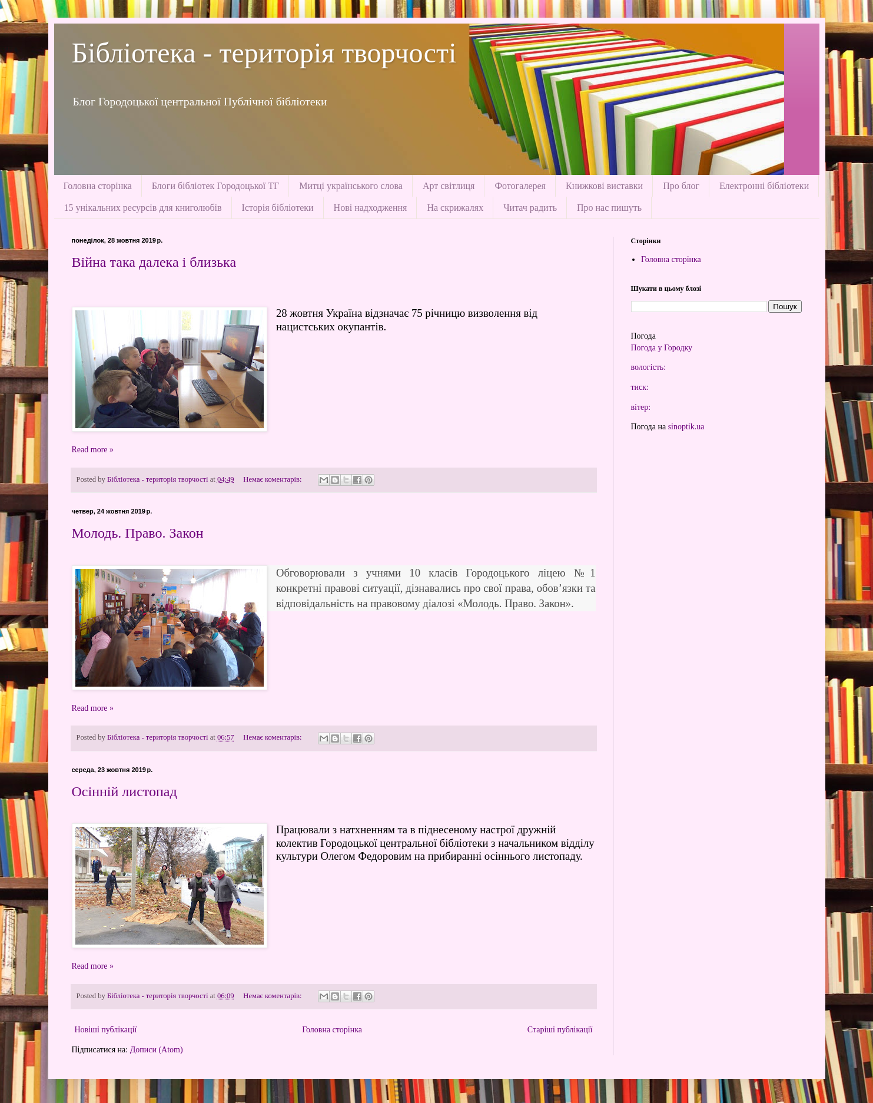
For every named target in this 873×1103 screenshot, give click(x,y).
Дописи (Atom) (156, 1049)
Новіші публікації (106, 1029)
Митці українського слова (351, 186)
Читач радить (530, 208)
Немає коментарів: (273, 479)
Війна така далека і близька (154, 262)
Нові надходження (370, 208)
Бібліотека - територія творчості (264, 52)
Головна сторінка (98, 186)
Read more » (93, 449)
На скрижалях (455, 208)
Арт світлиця (449, 186)
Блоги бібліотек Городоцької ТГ (215, 186)
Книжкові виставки (604, 186)
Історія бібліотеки (278, 208)
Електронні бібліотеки (764, 186)
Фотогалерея (520, 186)
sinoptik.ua (686, 426)
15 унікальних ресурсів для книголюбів (143, 208)
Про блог (681, 186)
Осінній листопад (124, 791)
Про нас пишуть (609, 208)
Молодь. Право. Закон (138, 533)
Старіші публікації (560, 1029)
